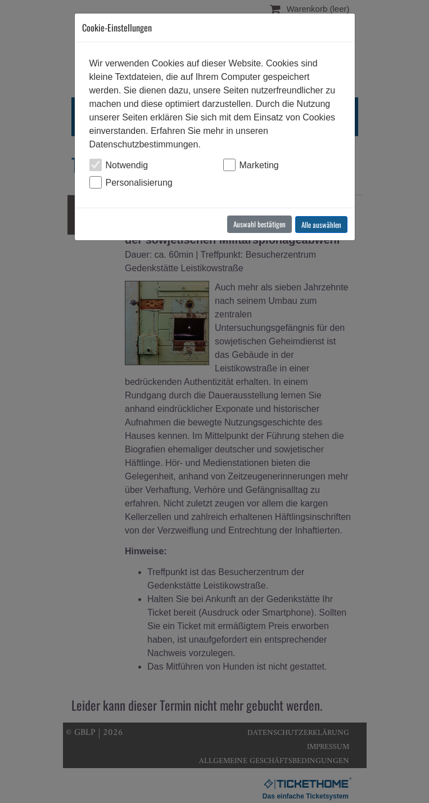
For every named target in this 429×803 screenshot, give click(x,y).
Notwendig (127, 165)
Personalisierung (139, 182)
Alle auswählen (321, 224)
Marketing (259, 165)
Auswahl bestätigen (259, 224)
